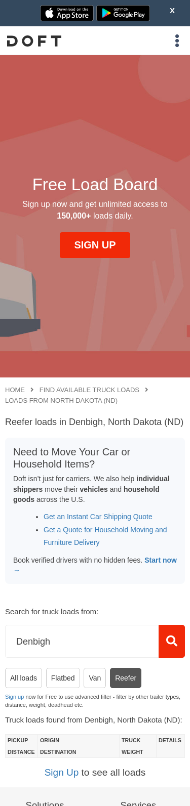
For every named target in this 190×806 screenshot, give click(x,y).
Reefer (125, 678)
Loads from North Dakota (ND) (61, 400)
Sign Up (62, 772)
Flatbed (63, 678)
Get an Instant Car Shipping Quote (98, 517)
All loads (23, 678)
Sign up (14, 697)
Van (95, 678)
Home (15, 390)
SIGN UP (95, 244)
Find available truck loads (89, 390)
